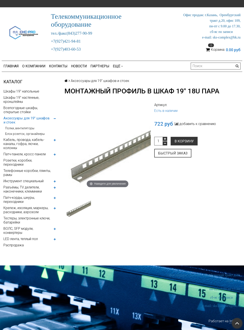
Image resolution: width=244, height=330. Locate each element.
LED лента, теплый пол (20, 239)
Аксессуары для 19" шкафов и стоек (26, 120)
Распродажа (13, 245)
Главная (11, 66)
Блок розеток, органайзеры (25, 134)
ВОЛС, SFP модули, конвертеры (18, 231)
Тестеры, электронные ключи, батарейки (26, 220)
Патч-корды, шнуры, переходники (19, 200)
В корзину (184, 141)
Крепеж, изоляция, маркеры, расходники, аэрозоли (25, 210)
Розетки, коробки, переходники (17, 162)
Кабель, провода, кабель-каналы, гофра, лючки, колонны (23, 144)
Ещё (118, 66)
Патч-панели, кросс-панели (24, 154)
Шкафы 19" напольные (21, 91)
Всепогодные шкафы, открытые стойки (20, 110)
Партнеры (99, 66)
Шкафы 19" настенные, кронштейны (21, 100)
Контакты (58, 66)
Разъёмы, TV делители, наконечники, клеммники (22, 189)
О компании (34, 66)
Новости (79, 66)
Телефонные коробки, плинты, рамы (27, 173)
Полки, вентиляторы (19, 128)
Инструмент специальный (23, 181)
